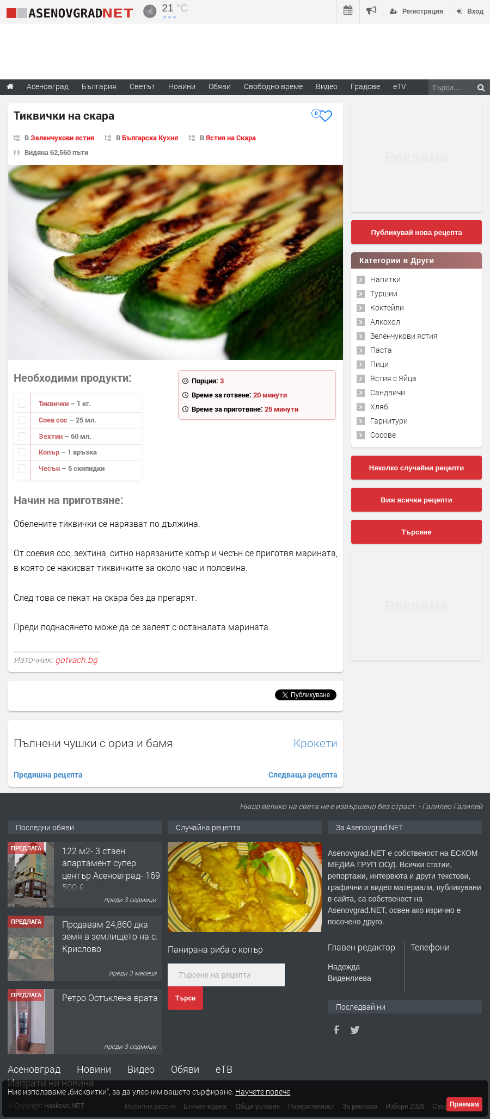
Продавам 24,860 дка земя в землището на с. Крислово (110, 936)
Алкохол (385, 321)
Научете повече (262, 1091)
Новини (181, 86)
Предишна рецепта (48, 774)
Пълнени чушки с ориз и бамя (93, 742)
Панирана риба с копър (215, 949)
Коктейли (387, 307)
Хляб (379, 406)
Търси (185, 998)
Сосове (383, 435)
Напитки (385, 279)
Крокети (315, 743)
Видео (141, 1069)
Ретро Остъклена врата (110, 997)
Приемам (464, 1104)
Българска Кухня (150, 137)
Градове (365, 86)
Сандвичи (387, 392)
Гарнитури (389, 420)
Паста (381, 350)
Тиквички (54, 403)
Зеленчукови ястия (62, 137)
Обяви (185, 1069)
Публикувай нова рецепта (416, 232)
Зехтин (51, 436)
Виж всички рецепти (416, 500)
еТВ (224, 1069)
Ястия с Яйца (393, 378)
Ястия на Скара (231, 137)
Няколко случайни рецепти (416, 468)
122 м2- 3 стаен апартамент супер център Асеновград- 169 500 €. (111, 869)
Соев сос (54, 420)
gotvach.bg (76, 659)
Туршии (383, 293)
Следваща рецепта (303, 774)
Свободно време (273, 86)
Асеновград (34, 1069)
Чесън (50, 468)
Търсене (417, 532)
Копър (50, 452)
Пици (379, 364)
